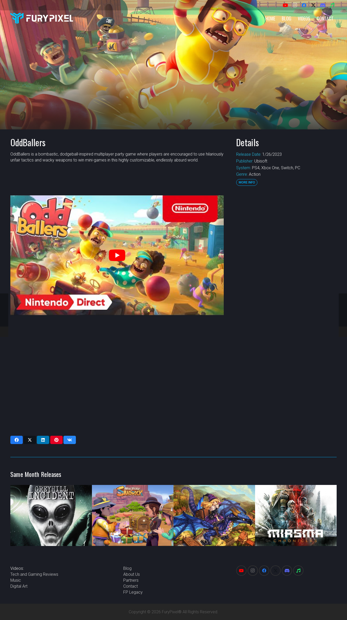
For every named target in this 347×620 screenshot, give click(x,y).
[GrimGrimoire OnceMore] (214, 515)
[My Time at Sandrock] (133, 515)
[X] (313, 5)
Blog (127, 568)
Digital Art (18, 586)
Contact (130, 586)
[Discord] (322, 5)
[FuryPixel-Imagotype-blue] (41, 18)
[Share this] (16, 440)
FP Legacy (133, 592)
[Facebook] (304, 5)
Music (15, 580)
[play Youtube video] (117, 255)
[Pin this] (56, 440)
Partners (131, 580)
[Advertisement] (285, 273)
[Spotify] (332, 5)
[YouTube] (285, 5)
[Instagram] (294, 5)
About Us (131, 574)
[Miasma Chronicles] (296, 515)
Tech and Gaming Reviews (34, 574)
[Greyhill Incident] (51, 515)
